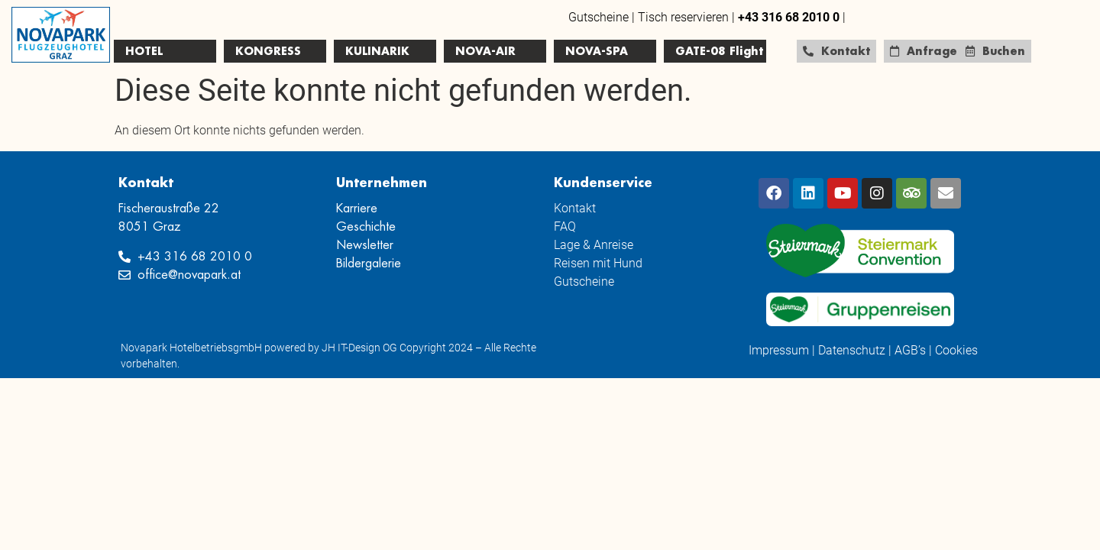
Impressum (779, 350)
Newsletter (364, 245)
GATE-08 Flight (719, 51)
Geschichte (366, 227)
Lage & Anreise (593, 245)
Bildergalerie (368, 263)
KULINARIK (377, 51)
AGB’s (910, 350)
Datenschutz (851, 350)
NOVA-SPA (596, 51)
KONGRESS (268, 51)
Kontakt (575, 208)
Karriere (356, 208)
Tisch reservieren (683, 17)
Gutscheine (598, 17)
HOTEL (144, 51)
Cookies (956, 350)
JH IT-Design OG (359, 347)
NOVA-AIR (485, 51)
